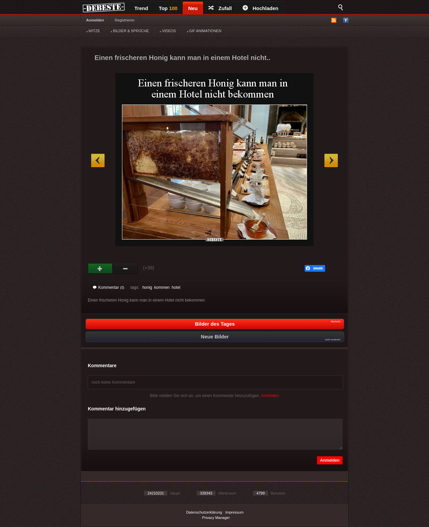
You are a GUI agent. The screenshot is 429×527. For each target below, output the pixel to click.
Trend (141, 8)
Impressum (234, 512)
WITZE (93, 31)
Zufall (220, 8)
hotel (176, 287)
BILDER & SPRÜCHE (130, 31)
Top (168, 8)
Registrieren (124, 20)
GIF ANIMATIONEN (204, 31)
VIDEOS (168, 31)
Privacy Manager (216, 518)
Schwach (125, 268)
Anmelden (95, 20)
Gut (100, 268)
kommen (162, 287)
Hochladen (261, 8)
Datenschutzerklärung (204, 512)
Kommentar (108, 287)
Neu (192, 8)
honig (147, 287)
